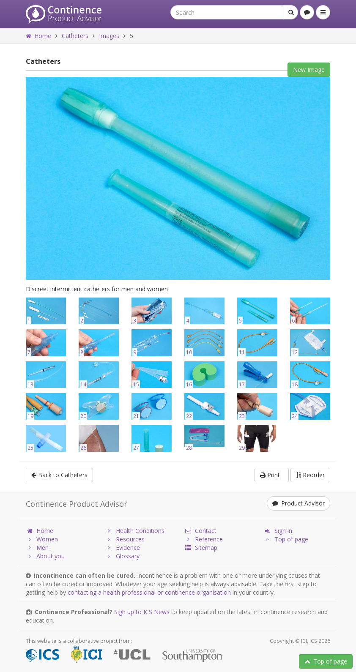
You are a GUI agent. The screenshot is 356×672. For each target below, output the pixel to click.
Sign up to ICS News (142, 612)
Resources (125, 539)
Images (109, 36)
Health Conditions (134, 531)
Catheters (75, 36)
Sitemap (200, 548)
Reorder (310, 475)
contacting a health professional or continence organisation (149, 592)
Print (271, 475)
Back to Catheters (59, 475)
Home (38, 36)
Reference (203, 539)
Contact (200, 531)
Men (37, 548)
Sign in (278, 531)
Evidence (122, 548)
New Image (309, 70)
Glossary (122, 556)
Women (42, 539)
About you (45, 556)
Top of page (325, 661)
